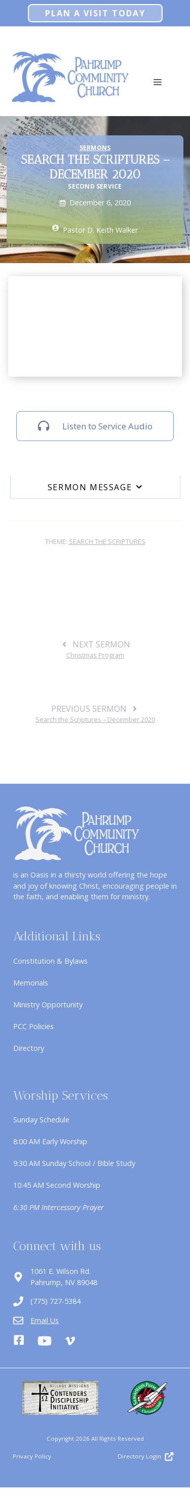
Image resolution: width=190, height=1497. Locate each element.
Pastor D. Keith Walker (100, 230)
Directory (28, 1048)
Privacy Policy (32, 1456)
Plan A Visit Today (95, 13)
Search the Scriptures (107, 541)
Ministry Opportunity (48, 1004)
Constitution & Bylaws (50, 961)
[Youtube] (44, 1341)
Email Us (44, 1320)
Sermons (95, 147)
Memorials (30, 983)
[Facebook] (18, 1341)
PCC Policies (33, 1026)
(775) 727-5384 (55, 1301)
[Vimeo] (69, 1340)
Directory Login (139, 1456)
